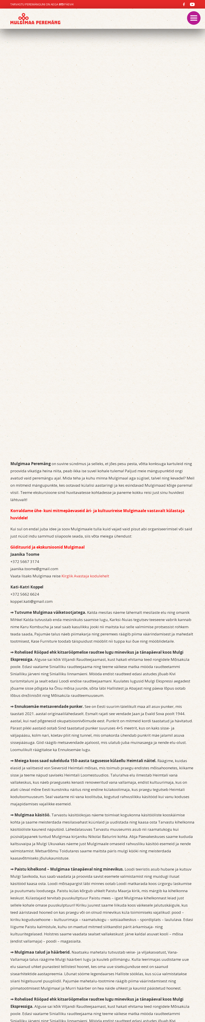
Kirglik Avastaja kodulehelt (85, 576)
